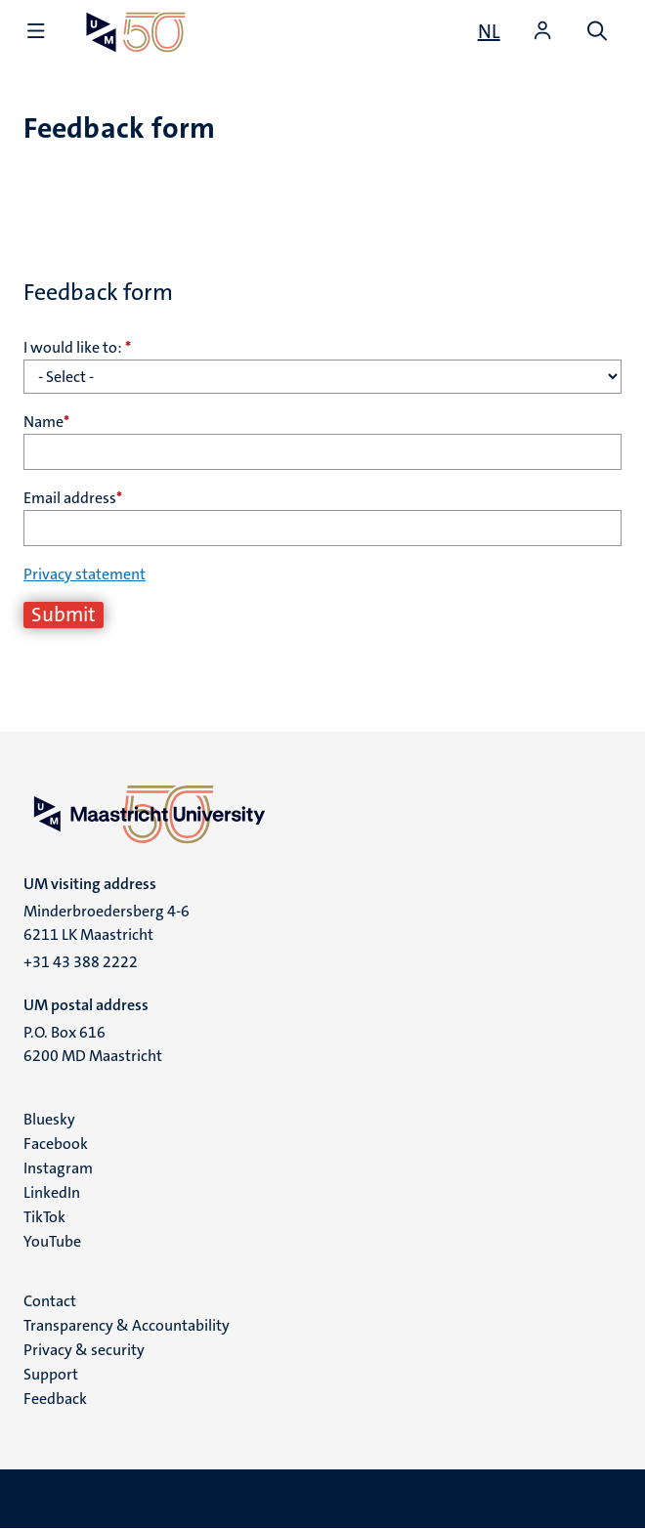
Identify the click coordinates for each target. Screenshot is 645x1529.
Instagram (58, 1168)
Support (50, 1374)
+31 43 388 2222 (80, 962)
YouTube (52, 1241)
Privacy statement (84, 574)
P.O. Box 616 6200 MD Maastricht (92, 1044)
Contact (49, 1301)
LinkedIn (51, 1192)
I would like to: (77, 347)
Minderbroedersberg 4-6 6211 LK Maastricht (106, 923)
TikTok (44, 1217)
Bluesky (49, 1119)
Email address (72, 498)
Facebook (55, 1143)
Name (46, 421)
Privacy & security (84, 1349)
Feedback (55, 1398)
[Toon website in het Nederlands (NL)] (489, 31)
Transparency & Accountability (126, 1325)
